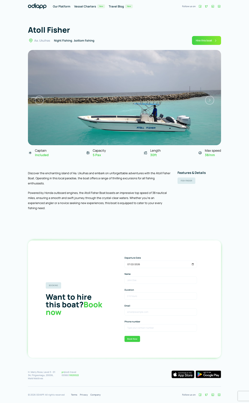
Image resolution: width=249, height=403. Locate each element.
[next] (209, 100)
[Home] (37, 6)
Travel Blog (121, 6)
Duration (129, 289)
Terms (74, 394)
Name (127, 273)
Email (127, 305)
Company (95, 394)
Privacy (84, 394)
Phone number (132, 321)
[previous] (39, 100)
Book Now (132, 338)
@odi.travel (69, 371)
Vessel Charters (89, 6)
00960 (70, 375)
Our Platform (61, 6)
